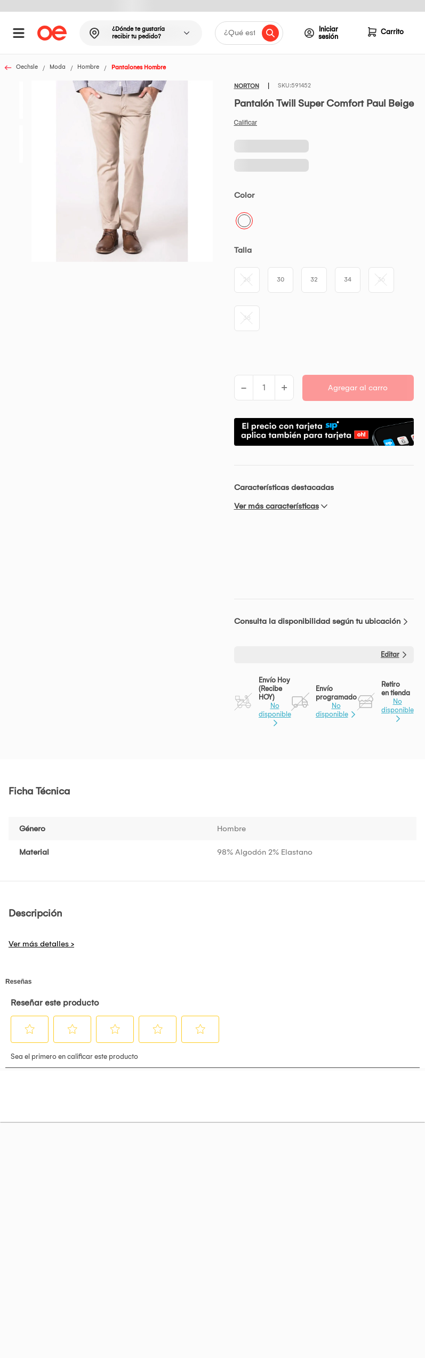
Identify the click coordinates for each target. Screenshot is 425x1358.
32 (314, 279)
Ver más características (276, 506)
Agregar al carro (358, 387)
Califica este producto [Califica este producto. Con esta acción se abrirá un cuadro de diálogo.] (246, 122)
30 (280, 279)
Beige (244, 220)
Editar (390, 654)
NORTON (246, 86)
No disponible (275, 710)
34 (347, 279)
